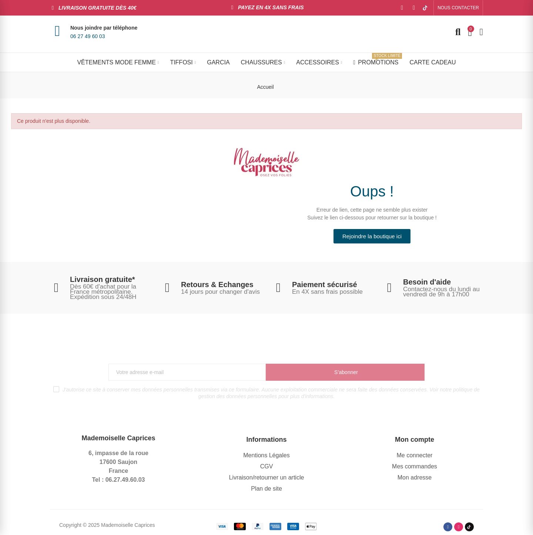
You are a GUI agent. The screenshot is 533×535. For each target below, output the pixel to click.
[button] (458, 8)
